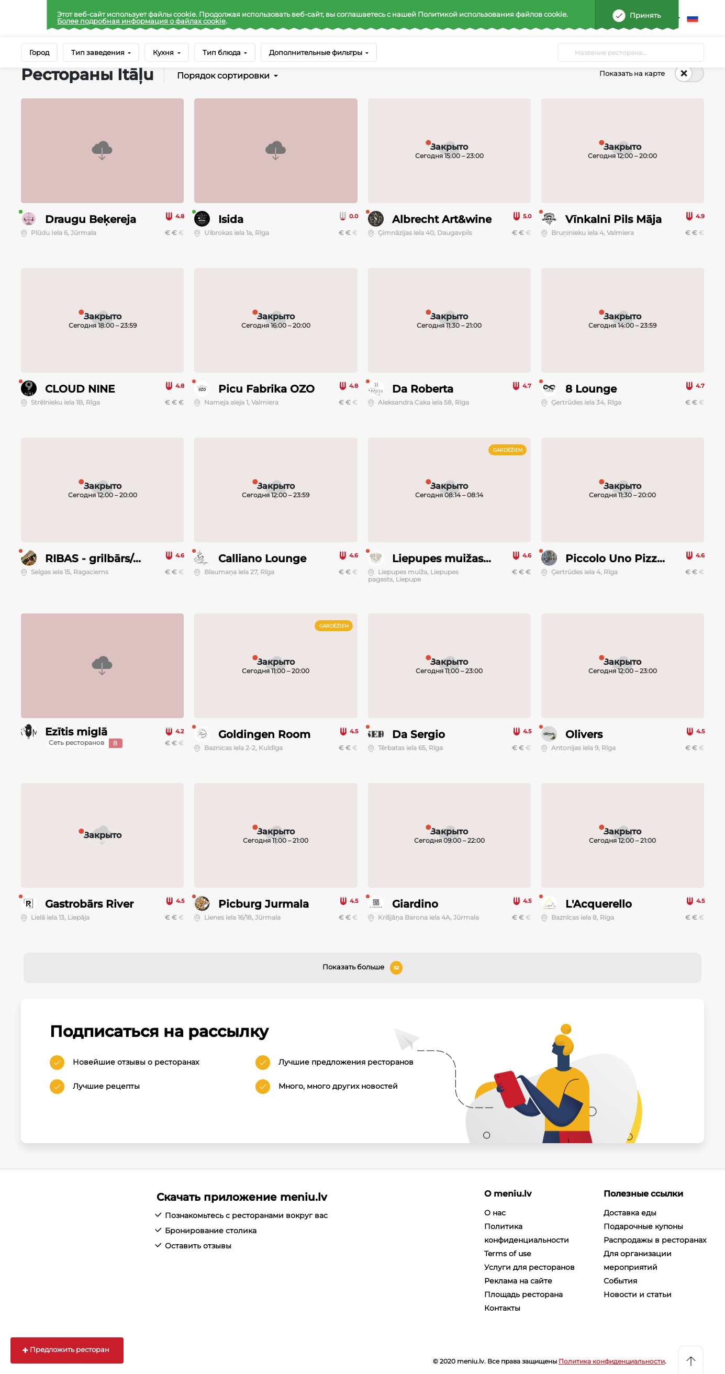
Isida (230, 219)
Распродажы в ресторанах (655, 1240)
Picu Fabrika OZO (266, 389)
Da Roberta (422, 389)
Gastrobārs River (89, 904)
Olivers (584, 734)
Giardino (415, 904)
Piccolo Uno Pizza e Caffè (634, 558)
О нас (495, 1212)
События (620, 1281)
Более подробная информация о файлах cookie (141, 21)
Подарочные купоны (643, 1226)
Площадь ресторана (523, 1294)
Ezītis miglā (76, 731)
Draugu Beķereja (90, 219)
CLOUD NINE (80, 389)
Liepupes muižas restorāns (464, 558)
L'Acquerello (598, 904)
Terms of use (507, 1253)
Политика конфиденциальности (612, 1361)
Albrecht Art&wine (442, 219)
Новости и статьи (638, 1294)
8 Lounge (591, 389)
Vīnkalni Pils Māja (613, 219)
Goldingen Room (264, 734)
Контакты (502, 1308)
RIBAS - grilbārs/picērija (109, 558)
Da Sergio (418, 734)
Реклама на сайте (518, 1281)
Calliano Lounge (262, 558)
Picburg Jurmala (263, 904)
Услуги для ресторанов (529, 1267)
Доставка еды (630, 1212)
